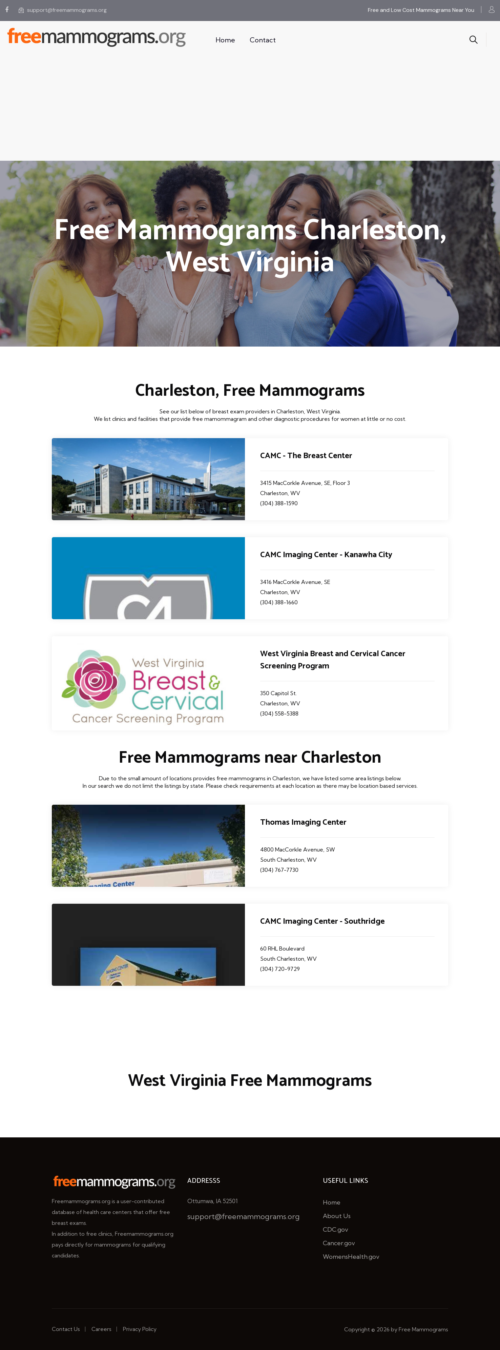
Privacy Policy (140, 1329)
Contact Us (66, 1329)
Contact (263, 40)
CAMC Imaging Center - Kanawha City (326, 555)
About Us (337, 1216)
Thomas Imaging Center (303, 822)
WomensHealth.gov (351, 1256)
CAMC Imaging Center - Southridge (322, 921)
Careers (101, 1329)
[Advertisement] (250, 109)
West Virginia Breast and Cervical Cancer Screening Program (332, 660)
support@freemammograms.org (63, 10)
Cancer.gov (339, 1243)
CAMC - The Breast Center (306, 456)
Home (225, 40)
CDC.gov (335, 1229)
